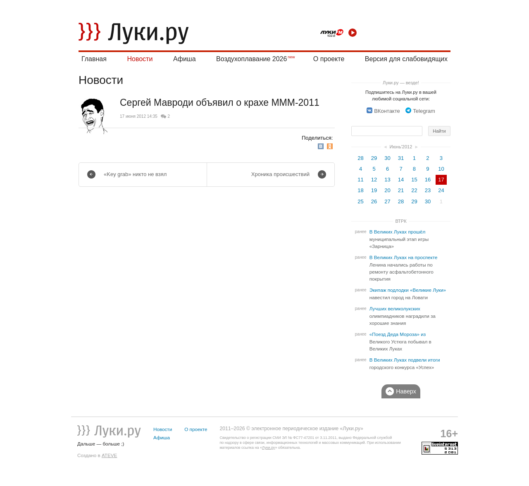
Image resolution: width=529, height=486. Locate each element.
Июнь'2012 (401, 146)
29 (374, 158)
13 (387, 179)
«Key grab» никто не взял (135, 174)
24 (441, 190)
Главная (94, 58)
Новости (140, 58)
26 (374, 201)
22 (414, 190)
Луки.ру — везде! (401, 82)
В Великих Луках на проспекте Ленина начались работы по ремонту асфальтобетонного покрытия (403, 268)
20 (387, 190)
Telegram (420, 111)
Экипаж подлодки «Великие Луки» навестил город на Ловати (407, 294)
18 (360, 190)
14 (401, 179)
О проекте (328, 58)
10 (441, 169)
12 (374, 179)
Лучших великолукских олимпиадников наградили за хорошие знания (402, 316)
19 (374, 190)
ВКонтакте (383, 111)
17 (441, 179)
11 (360, 179)
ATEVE (109, 455)
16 (428, 179)
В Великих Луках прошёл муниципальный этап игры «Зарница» (399, 239)
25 (360, 201)
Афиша (184, 58)
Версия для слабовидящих (406, 58)
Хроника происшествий (280, 174)
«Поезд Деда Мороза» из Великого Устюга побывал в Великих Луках (400, 341)
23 (428, 190)
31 (401, 158)
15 (414, 179)
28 (360, 158)
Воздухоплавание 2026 (251, 58)
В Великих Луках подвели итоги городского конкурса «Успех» (404, 363)
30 (387, 158)
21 (401, 190)
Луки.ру (268, 448)
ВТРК (400, 221)
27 (387, 201)
